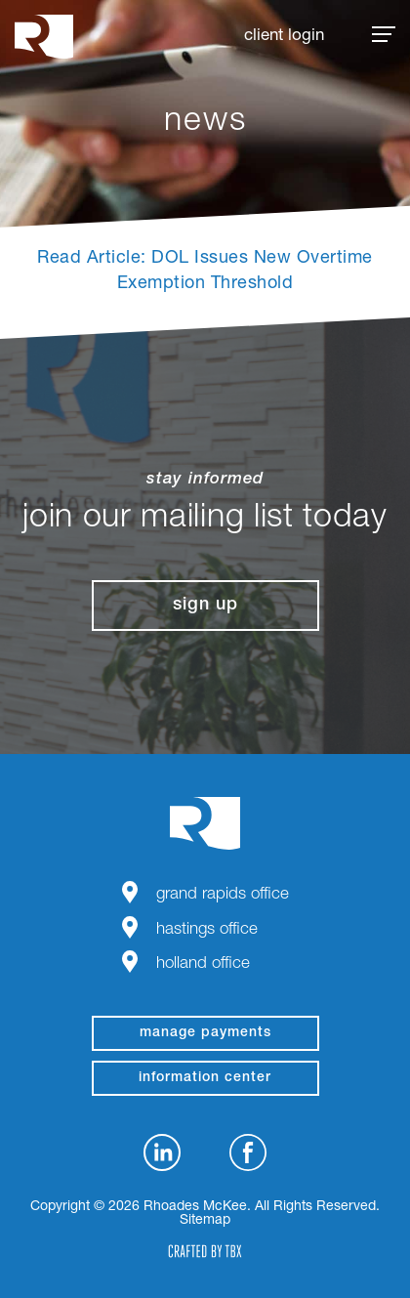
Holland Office (203, 964)
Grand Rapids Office (222, 895)
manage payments (205, 1033)
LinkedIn (162, 1152)
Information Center (205, 1078)
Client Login (284, 36)
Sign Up (205, 605)
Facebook (247, 1152)
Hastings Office (207, 930)
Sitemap (205, 1221)
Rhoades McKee (44, 37)
